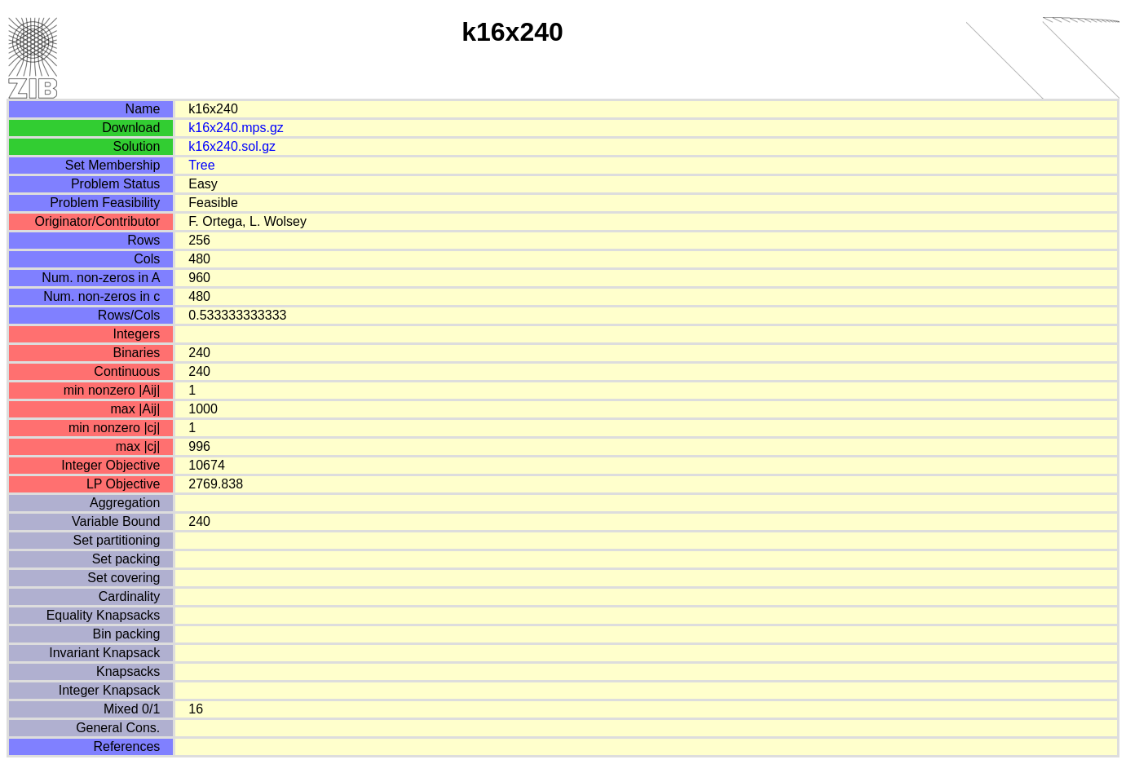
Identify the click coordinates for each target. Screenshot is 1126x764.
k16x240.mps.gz (236, 128)
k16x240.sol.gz (232, 146)
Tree (201, 165)
